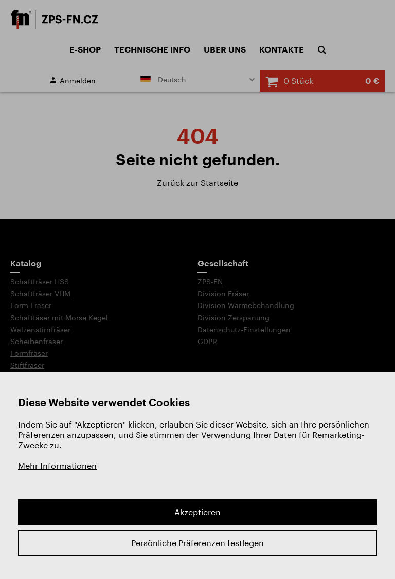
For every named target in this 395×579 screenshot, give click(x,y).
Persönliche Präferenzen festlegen (197, 543)
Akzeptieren (197, 512)
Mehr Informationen (57, 465)
